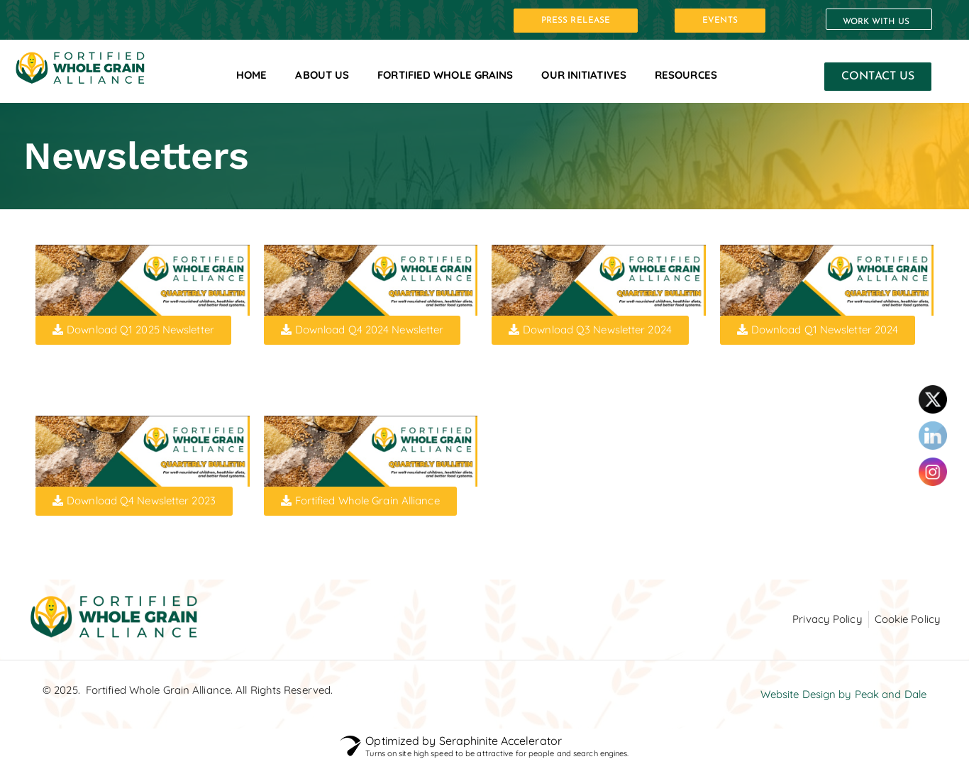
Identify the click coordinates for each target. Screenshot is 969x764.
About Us (322, 75)
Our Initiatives (583, 75)
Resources (686, 75)
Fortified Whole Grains (445, 75)
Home (251, 75)
